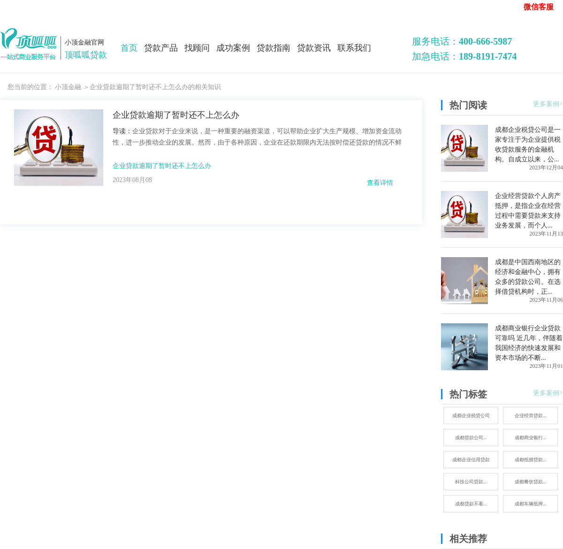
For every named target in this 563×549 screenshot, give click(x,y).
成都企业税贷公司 (471, 415)
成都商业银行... (531, 437)
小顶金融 (68, 87)
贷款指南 (273, 48)
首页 (129, 48)
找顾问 (197, 48)
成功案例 (233, 48)
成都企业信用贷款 (471, 459)
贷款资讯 (314, 48)
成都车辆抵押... (531, 503)
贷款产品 (161, 48)
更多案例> (548, 103)
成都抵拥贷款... (531, 459)
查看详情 (380, 182)
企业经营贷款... (531, 415)
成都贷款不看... (471, 503)
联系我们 (354, 48)
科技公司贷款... (471, 481)
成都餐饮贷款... (531, 481)
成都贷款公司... (471, 437)
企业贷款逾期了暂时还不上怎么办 (162, 165)
